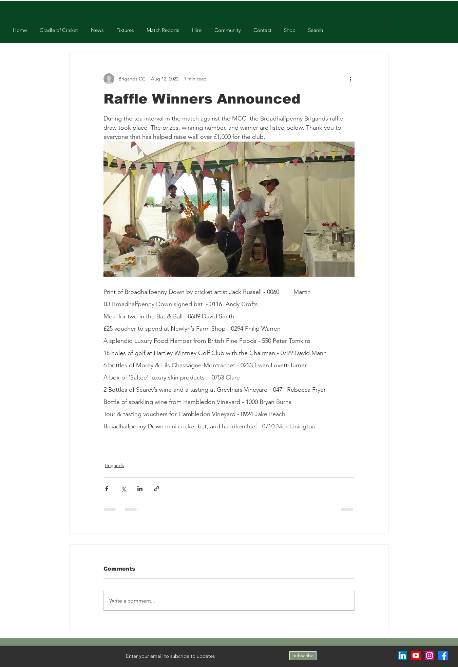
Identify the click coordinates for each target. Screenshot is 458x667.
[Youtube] (416, 655)
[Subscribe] (303, 655)
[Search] (388, 21)
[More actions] (350, 79)
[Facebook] (443, 655)
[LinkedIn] (402, 655)
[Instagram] (429, 655)
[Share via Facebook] (106, 488)
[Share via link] (156, 488)
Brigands (114, 465)
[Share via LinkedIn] (140, 488)
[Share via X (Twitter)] (123, 488)
